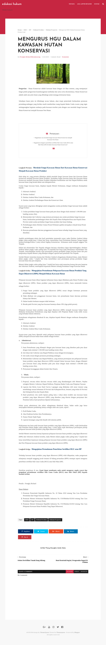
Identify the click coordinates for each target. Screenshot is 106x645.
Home (20, 30)
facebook (84, 571)
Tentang (72, 4)
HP (30, 30)
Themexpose (60, 632)
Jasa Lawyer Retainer (84, 4)
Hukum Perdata (38, 30)
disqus (77, 571)
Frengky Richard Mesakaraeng (30, 57)
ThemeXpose (44, 632)
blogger (70, 571)
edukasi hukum (12, 4)
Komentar (65, 57)
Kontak (96, 4)
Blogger (77, 632)
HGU (25, 30)
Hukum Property (51, 30)
